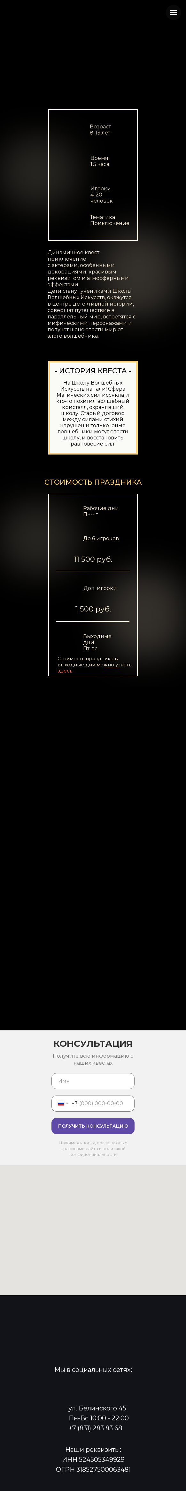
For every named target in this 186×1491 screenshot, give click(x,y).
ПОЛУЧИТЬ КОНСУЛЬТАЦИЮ (93, 1126)
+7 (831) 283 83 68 (95, 1428)
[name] (93, 1081)
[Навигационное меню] (173, 12)
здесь (65, 671)
